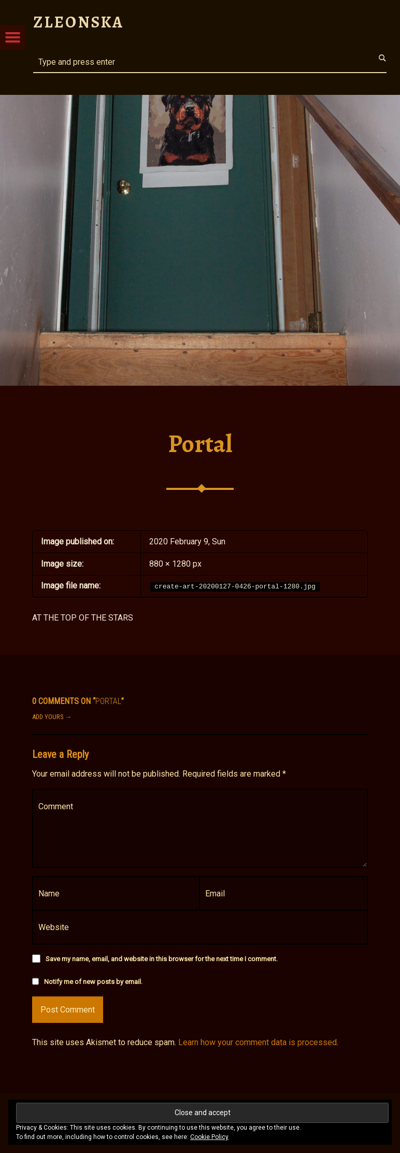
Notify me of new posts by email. (93, 982)
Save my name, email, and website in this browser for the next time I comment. (162, 959)
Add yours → (52, 717)
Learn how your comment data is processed (257, 1042)
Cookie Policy (209, 1137)
